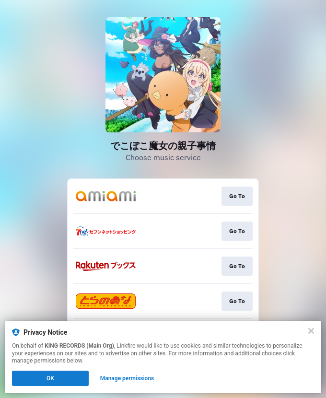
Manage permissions (127, 378)
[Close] (311, 331)
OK (50, 378)
